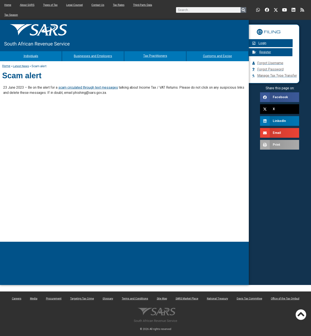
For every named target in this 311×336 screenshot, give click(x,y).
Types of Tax (50, 4)
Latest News (21, 65)
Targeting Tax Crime (82, 298)
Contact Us (97, 4)
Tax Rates (118, 4)
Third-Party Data (142, 4)
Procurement (54, 298)
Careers (16, 298)
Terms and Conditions (135, 298)
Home (7, 4)
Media (33, 298)
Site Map (162, 298)
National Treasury (217, 298)
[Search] (243, 10)
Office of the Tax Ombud (285, 298)
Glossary (108, 298)
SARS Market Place (187, 298)
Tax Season (11, 14)
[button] (279, 97)
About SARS (27, 4)
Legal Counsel (74, 4)
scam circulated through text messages (88, 87)
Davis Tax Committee (249, 298)
